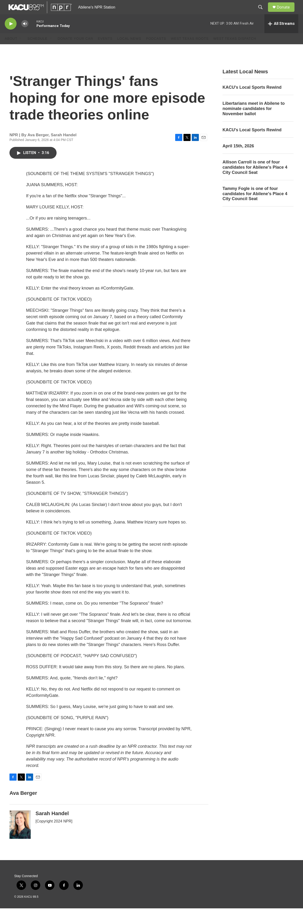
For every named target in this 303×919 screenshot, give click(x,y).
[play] (10, 34)
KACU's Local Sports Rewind (252, 98)
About (11, 49)
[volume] (25, 34)
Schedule (37, 49)
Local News (129, 49)
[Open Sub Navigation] (21, 49)
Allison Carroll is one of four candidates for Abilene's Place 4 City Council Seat (255, 177)
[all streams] (281, 34)
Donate (286, 12)
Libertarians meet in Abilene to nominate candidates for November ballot (254, 119)
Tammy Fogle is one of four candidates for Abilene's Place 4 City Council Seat (255, 204)
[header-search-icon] (262, 12)
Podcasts (156, 49)
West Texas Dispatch (234, 49)
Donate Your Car (75, 49)
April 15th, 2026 (238, 156)
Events (105, 49)
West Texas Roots (190, 49)
